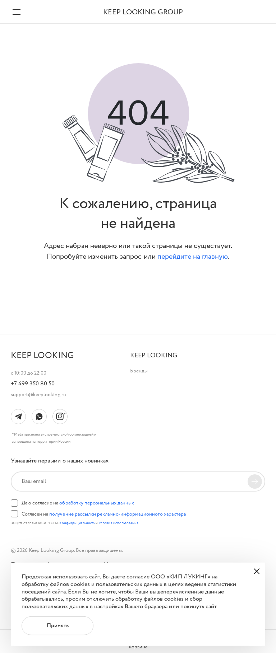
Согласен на (104, 514)
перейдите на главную (192, 257)
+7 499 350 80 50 (33, 383)
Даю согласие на (78, 503)
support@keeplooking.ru (38, 394)
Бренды (139, 371)
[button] (153, 356)
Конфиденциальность (77, 523)
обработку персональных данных (96, 503)
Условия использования (118, 523)
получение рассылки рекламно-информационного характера (117, 514)
